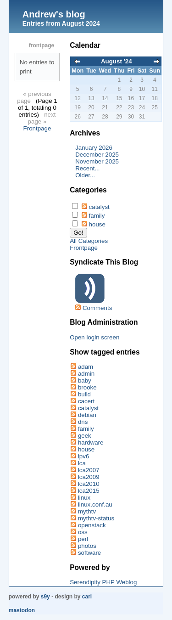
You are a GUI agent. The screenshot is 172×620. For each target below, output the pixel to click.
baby (84, 380)
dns (83, 421)
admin (86, 373)
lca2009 (89, 476)
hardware (91, 442)
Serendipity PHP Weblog (103, 582)
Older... (85, 175)
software (89, 552)
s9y (45, 596)
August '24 (116, 61)
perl (83, 538)
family (97, 215)
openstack (92, 525)
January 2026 (93, 147)
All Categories (89, 240)
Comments (97, 307)
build (84, 394)
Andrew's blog (53, 14)
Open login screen (94, 337)
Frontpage (37, 128)
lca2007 (89, 470)
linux (84, 497)
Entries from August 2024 (61, 23)
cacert (86, 401)
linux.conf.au (95, 504)
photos (87, 545)
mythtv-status (96, 518)
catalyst (99, 206)
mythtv (87, 511)
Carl (87, 596)
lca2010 (89, 483)
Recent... (87, 168)
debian (87, 414)
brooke (87, 387)
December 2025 (97, 154)
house (97, 224)
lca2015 (89, 490)
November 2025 (97, 161)
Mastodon (22, 610)
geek (84, 435)
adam (85, 366)
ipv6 (83, 456)
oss (83, 532)
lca (82, 463)
